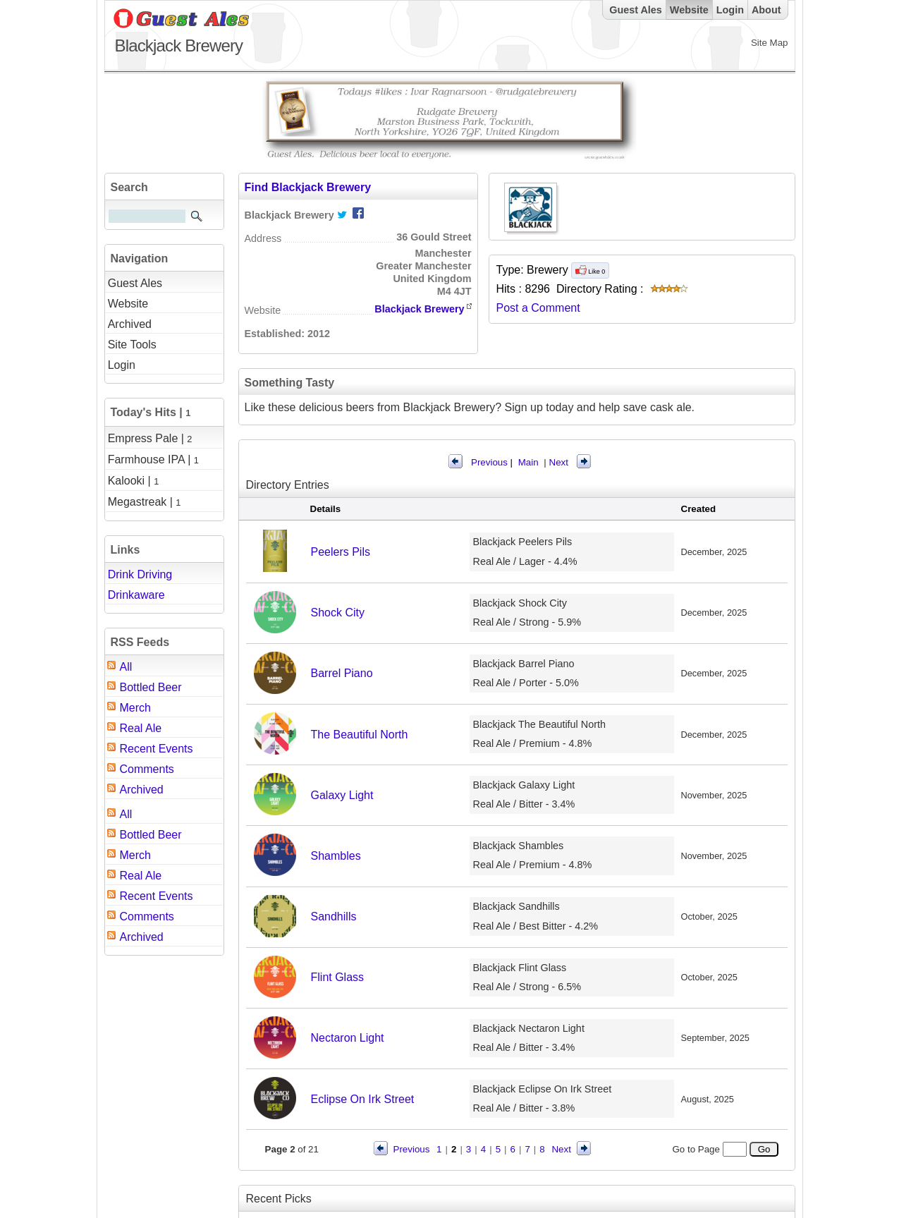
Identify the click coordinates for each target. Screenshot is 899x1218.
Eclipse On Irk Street (363, 1099)
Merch (135, 708)
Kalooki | (133, 481)
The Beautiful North (359, 735)
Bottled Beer (151, 687)
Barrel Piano (342, 673)
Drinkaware (136, 595)
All (126, 667)
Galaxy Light (342, 795)
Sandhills (334, 916)
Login (730, 10)
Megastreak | (144, 502)
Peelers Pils (340, 552)
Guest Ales (635, 10)
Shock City (338, 613)
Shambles (336, 856)
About (766, 10)
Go (764, 1149)
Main (528, 462)
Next (558, 462)
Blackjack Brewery (419, 309)
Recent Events (156, 749)
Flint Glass (338, 977)
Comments (147, 769)
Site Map (769, 42)
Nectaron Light (347, 1038)
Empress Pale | (150, 438)
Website (689, 10)
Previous (489, 462)
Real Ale (141, 728)
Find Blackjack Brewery (308, 187)
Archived (142, 790)
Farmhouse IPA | (153, 459)
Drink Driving (140, 574)
